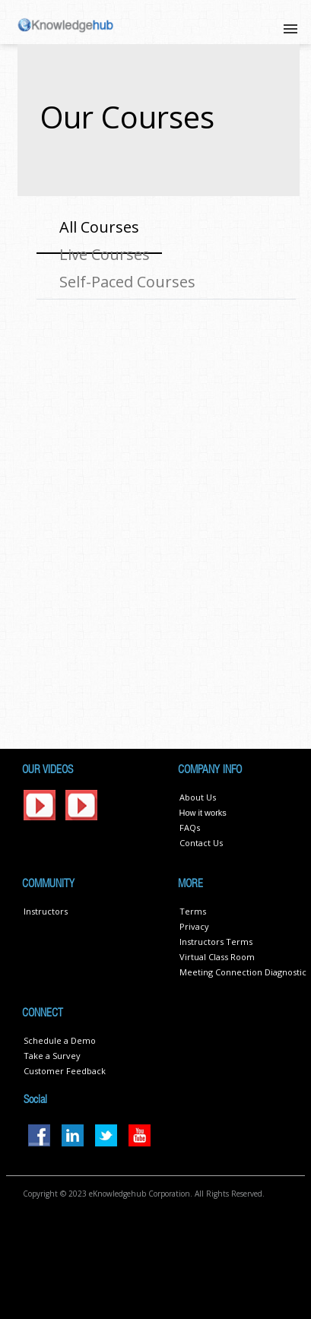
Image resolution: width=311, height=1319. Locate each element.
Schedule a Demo (60, 1040)
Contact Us (201, 842)
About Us (197, 797)
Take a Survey (52, 1055)
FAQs (189, 827)
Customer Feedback (65, 1070)
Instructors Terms (215, 941)
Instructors (46, 911)
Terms (192, 911)
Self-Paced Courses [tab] (127, 281)
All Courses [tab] (99, 227)
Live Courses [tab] (104, 254)
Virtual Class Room (217, 956)
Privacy (194, 926)
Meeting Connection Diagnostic (242, 972)
